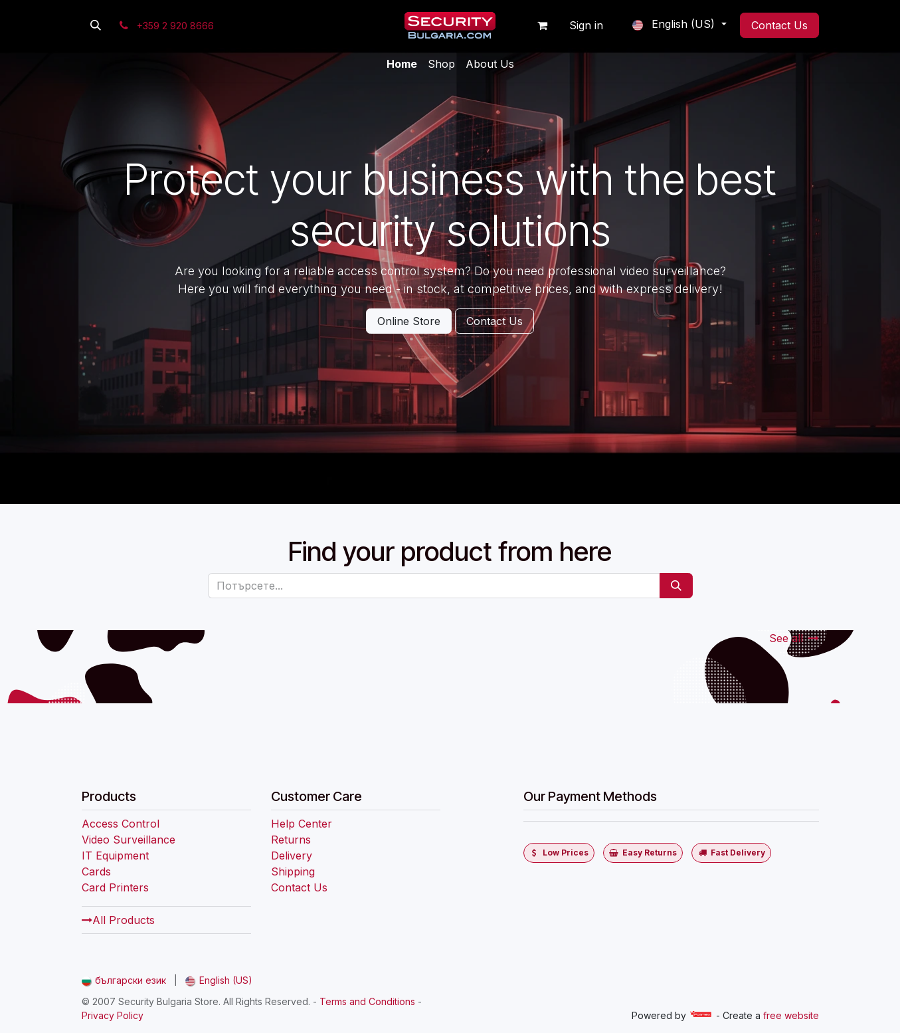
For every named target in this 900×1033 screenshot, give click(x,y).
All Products (118, 920)
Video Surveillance (128, 839)
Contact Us (779, 25)
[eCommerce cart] (542, 25)
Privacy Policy (112, 1015)
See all (794, 638)
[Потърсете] (676, 585)
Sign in (586, 25)
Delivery (291, 855)
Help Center (301, 823)
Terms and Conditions (367, 1001)
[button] (96, 25)
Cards (96, 871)
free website (791, 1015)
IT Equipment (115, 855)
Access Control (120, 823)
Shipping (293, 871)
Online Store (408, 321)
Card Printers (115, 887)
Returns (291, 839)
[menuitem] (401, 64)
